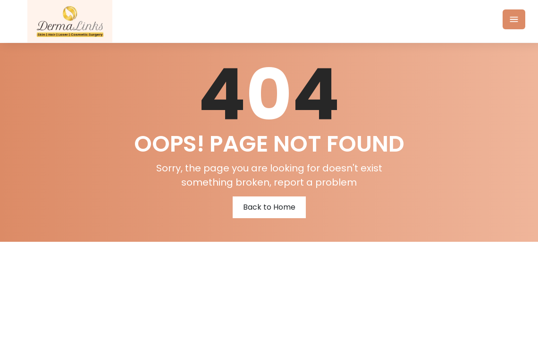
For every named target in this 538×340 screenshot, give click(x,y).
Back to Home (269, 207)
